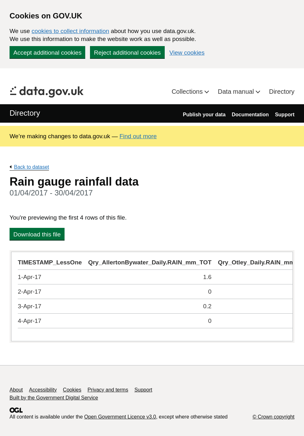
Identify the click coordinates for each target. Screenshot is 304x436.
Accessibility (43, 389)
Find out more (138, 136)
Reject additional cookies (127, 52)
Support (284, 114)
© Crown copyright (273, 416)
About (16, 389)
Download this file (37, 234)
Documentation (250, 114)
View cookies (187, 53)
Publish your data (204, 114)
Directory (281, 91)
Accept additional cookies (47, 52)
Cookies (72, 389)
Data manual (237, 91)
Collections (188, 91)
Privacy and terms (107, 389)
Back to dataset (31, 167)
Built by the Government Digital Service (54, 397)
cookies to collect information (70, 31)
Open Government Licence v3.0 (120, 416)
